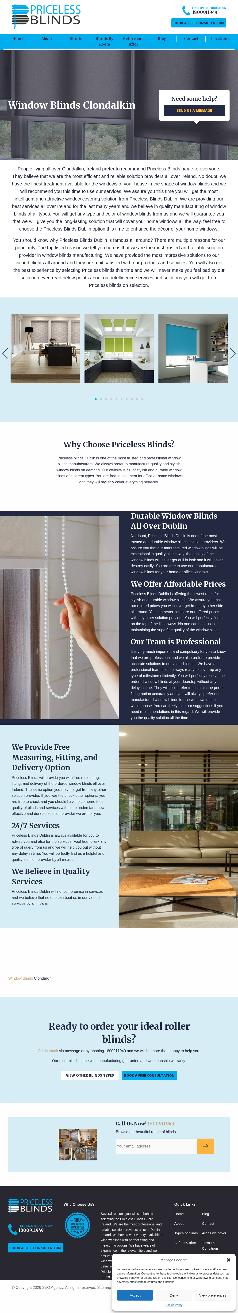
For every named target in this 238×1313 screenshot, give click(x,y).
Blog (162, 38)
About (46, 38)
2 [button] (101, 399)
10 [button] (142, 399)
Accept (135, 1295)
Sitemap (104, 1288)
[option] (45, 348)
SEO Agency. (53, 1288)
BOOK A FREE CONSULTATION (198, 23)
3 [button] (106, 399)
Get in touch (48, 1051)
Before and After (133, 41)
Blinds (75, 38)
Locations (220, 38)
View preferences (212, 1295)
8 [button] (132, 399)
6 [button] (122, 399)
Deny (174, 1295)
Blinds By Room (104, 41)
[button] (228, 1260)
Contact (191, 38)
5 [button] (116, 399)
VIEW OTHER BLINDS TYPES (90, 1075)
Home (17, 38)
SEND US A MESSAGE (194, 110)
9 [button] (137, 399)
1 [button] (96, 399)
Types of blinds (186, 1233)
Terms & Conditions (210, 1245)
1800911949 (160, 1124)
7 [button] (127, 399)
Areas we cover (214, 1233)
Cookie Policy (174, 1305)
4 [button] (111, 399)
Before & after (185, 1243)
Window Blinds (20, 978)
